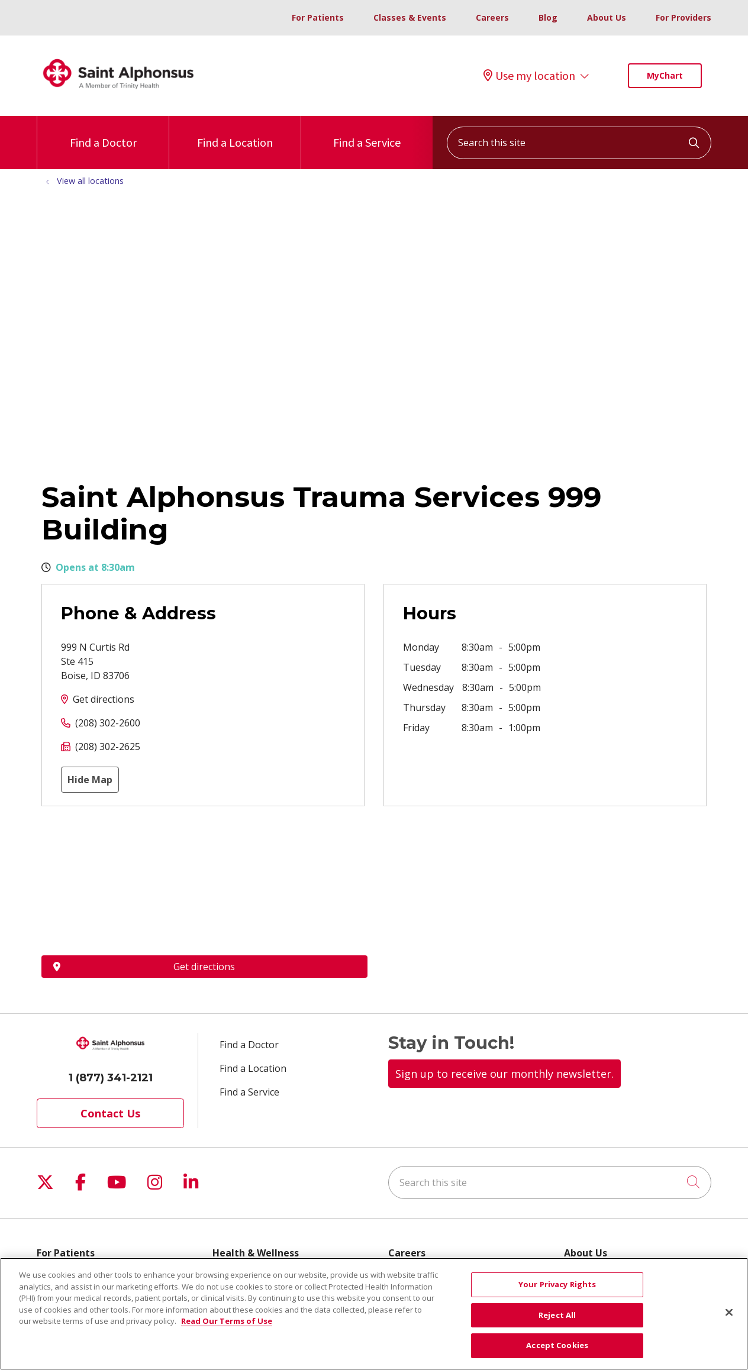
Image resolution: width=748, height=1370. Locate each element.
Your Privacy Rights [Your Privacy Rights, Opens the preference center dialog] (557, 1284)
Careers (492, 17)
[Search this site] (579, 143)
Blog (548, 17)
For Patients (318, 17)
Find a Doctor (103, 133)
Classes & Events (409, 17)
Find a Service (367, 133)
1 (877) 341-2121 (111, 1077)
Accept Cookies (557, 1345)
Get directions (103, 699)
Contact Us (110, 1113)
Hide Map (89, 779)
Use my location (529, 76)
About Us (606, 17)
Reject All (557, 1315)
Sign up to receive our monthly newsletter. (504, 1074)
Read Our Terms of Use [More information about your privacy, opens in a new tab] (226, 1321)
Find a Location (235, 133)
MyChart (665, 75)
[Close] (729, 1313)
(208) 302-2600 (107, 722)
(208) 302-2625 (107, 746)
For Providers (683, 17)
